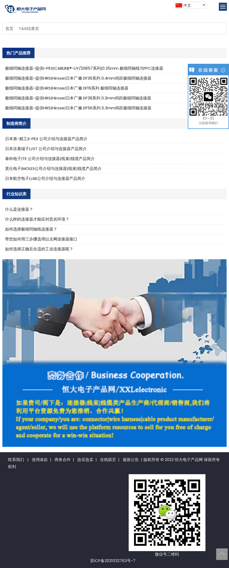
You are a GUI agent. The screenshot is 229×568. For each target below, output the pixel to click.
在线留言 (108, 459)
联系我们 (16, 459)
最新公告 (131, 459)
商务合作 (63, 459)
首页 (9, 28)
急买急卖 (85, 459)
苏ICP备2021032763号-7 (112, 560)
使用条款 (40, 459)
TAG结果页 (29, 28)
